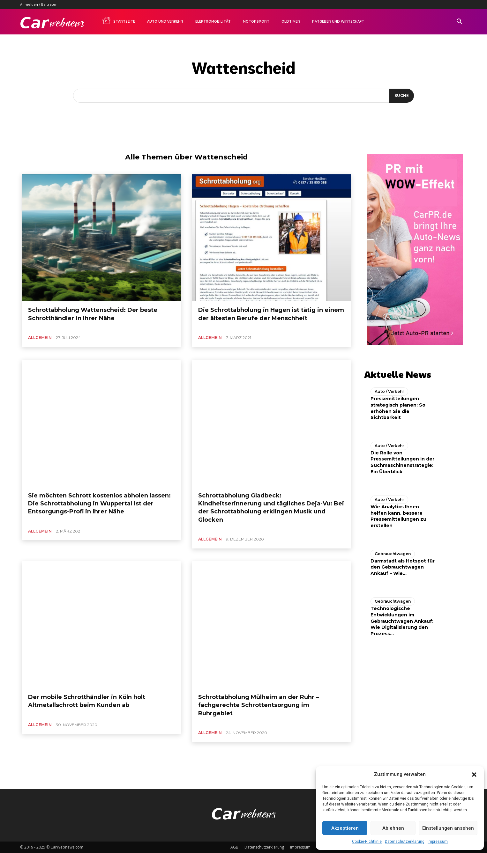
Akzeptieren (345, 828)
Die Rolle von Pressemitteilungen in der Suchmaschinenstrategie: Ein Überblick (402, 460)
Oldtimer (290, 21)
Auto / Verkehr (389, 389)
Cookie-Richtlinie (367, 841)
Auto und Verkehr (165, 21)
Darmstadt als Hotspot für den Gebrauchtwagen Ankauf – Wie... (403, 565)
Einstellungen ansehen (448, 828)
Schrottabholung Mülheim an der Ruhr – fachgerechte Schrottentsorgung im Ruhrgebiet (258, 705)
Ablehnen (393, 828)
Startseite (118, 20)
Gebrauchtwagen (393, 551)
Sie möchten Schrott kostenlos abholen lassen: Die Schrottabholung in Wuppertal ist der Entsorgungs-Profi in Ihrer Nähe (99, 503)
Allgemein (40, 337)
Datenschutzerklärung (404, 841)
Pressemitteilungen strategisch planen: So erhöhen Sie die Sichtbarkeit (398, 406)
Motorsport (256, 21)
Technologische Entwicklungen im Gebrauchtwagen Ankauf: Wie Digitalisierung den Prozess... (402, 619)
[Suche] (400, 96)
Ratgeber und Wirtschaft (338, 21)
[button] (474, 774)
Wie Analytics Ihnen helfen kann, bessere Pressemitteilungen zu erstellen (398, 514)
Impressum (438, 841)
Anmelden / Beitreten (38, 4)
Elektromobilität (213, 21)
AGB (234, 847)
